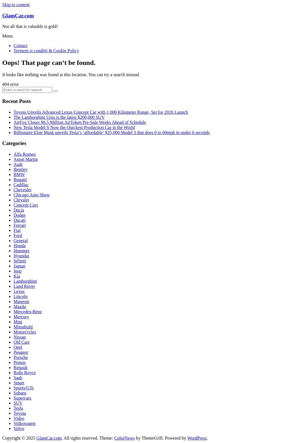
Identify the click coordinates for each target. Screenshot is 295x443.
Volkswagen (25, 423)
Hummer (22, 250)
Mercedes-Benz (28, 311)
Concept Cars (26, 205)
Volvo (19, 428)
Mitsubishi (23, 326)
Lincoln (21, 296)
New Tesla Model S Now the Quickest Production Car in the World (74, 127)
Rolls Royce (25, 372)
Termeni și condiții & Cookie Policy (46, 50)
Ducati (20, 220)
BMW (19, 174)
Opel (18, 347)
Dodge (20, 215)
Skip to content (16, 4)
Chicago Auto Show (32, 194)
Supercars (22, 398)
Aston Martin (26, 159)
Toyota (20, 413)
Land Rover (24, 286)
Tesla (18, 408)
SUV (18, 403)
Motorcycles (25, 332)
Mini (18, 321)
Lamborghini (25, 281)
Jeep (17, 271)
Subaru (20, 393)
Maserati (21, 301)
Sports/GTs (24, 387)
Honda (20, 245)
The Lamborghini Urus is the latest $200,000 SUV (59, 117)
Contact (21, 45)
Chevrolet (22, 189)
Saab (18, 377)
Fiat (17, 230)
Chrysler (21, 200)
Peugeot (21, 352)
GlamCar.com (18, 16)
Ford (18, 235)
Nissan (20, 337)
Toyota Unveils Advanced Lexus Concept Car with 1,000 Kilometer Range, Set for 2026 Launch (101, 112)
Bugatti (20, 179)
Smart (19, 382)
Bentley (21, 169)
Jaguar (19, 266)
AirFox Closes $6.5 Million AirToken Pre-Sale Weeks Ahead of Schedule (80, 122)
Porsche (21, 357)
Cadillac (21, 184)
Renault (21, 367)
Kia (17, 276)
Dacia (19, 210)
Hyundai (21, 255)
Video (19, 418)
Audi (18, 164)
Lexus (19, 291)
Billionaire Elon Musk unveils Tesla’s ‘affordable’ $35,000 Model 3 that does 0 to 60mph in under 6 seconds (112, 132)
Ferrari (20, 225)
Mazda (20, 306)
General (21, 240)
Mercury (21, 316)
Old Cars (22, 342)
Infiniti (20, 260)
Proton (20, 362)
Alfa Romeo (25, 154)
